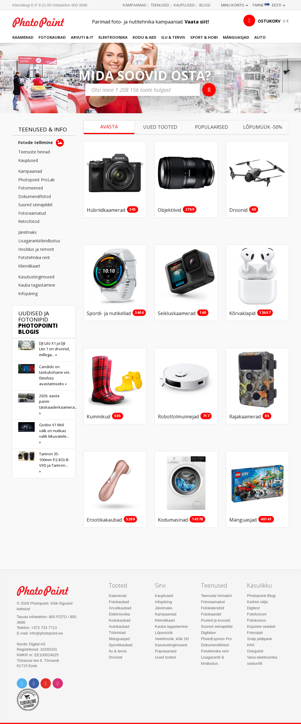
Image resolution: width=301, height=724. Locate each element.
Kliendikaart (29, 266)
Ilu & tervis (173, 37)
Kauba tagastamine (36, 285)
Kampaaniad (134, 5)
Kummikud (98, 416)
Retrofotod (28, 221)
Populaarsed (211, 127)
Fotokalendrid (212, 608)
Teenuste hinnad (34, 152)
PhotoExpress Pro (216, 639)
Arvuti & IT (82, 37)
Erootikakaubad (104, 520)
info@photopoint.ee (46, 633)
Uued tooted (160, 127)
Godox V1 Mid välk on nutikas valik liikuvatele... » (54, 433)
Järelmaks (27, 232)
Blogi (204, 5)
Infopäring (28, 293)
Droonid (238, 210)
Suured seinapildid (35, 204)
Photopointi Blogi (261, 595)
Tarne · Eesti (268, 5)
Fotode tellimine (41, 142)
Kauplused (184, 5)
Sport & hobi (204, 37)
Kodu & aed (144, 37)
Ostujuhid (255, 651)
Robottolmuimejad (178, 416)
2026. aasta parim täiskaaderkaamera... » (58, 404)
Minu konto (234, 5)
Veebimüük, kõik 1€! (172, 639)
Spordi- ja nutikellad (109, 313)
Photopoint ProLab (36, 179)
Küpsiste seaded (261, 626)
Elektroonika (113, 37)
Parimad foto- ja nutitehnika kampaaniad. (150, 21)
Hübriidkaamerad (106, 210)
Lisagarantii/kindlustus (39, 240)
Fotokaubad (52, 37)
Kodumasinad (173, 520)
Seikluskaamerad (176, 313)
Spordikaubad (120, 645)
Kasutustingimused (36, 277)
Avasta (109, 127)
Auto (260, 37)
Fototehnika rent (34, 257)
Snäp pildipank (259, 639)
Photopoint (41, 22)
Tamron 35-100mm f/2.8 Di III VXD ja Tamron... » (53, 462)
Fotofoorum (256, 614)
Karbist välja (257, 602)
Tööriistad (117, 632)
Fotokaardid (211, 614)
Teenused (160, 5)
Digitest (253, 608)
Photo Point (46, 591)
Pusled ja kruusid (215, 620)
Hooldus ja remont (36, 249)
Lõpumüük (164, 632)
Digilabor (208, 632)
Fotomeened (30, 188)
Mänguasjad (236, 37)
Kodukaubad (119, 620)
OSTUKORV (269, 21)
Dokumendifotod (34, 196)
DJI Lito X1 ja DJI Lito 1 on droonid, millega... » (54, 349)
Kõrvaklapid (242, 313)
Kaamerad (23, 37)
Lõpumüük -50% (262, 127)
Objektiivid (169, 210)
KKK (251, 645)
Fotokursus (256, 620)
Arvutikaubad (120, 608)
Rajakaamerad (245, 416)
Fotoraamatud (32, 213)
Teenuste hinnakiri (216, 595)
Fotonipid (254, 632)
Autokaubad (119, 626)
